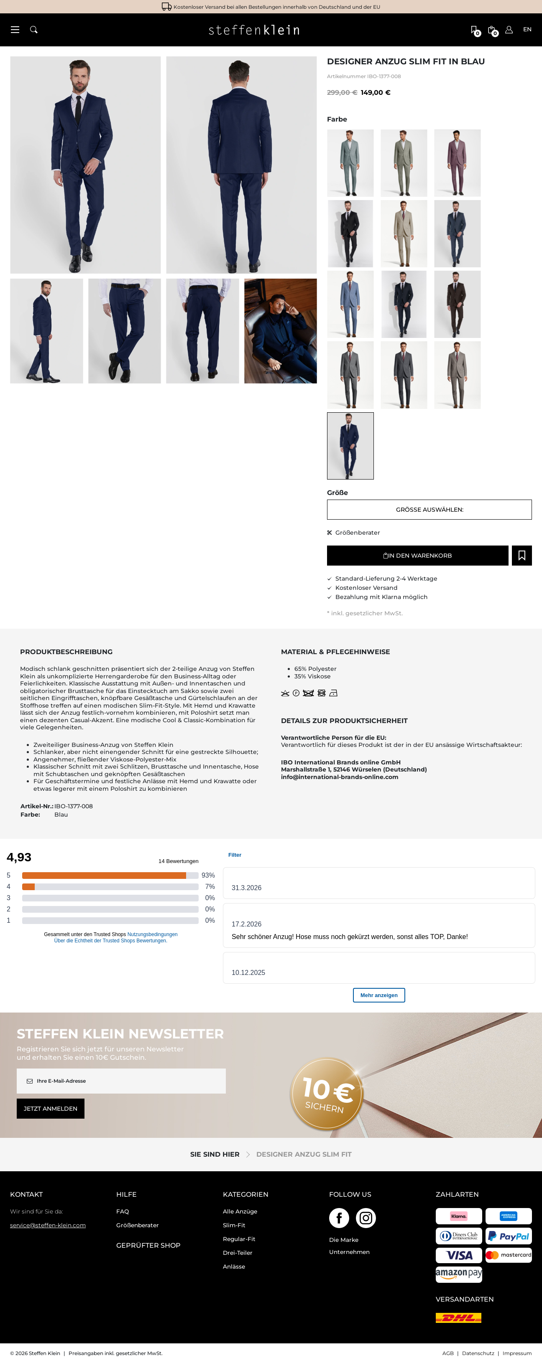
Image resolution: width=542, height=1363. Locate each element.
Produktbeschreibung (66, 652)
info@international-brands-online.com (340, 777)
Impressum (517, 1353)
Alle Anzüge (240, 1211)
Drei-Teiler (238, 1252)
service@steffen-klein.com (48, 1225)
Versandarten (465, 1299)
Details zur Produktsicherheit (344, 721)
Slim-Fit (234, 1225)
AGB (448, 1353)
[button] (15, 30)
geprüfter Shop (148, 1245)
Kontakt (26, 1194)
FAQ (122, 1211)
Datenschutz (478, 1353)
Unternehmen (349, 1252)
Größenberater (137, 1225)
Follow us (350, 1194)
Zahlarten (457, 1194)
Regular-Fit (239, 1239)
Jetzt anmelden (50, 1108)
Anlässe (234, 1266)
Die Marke (343, 1239)
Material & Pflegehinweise (335, 652)
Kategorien (245, 1194)
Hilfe (126, 1194)
